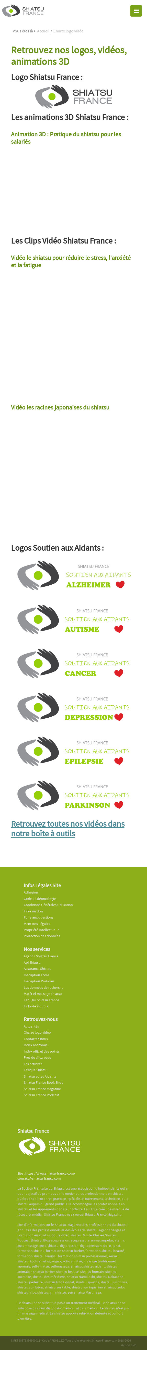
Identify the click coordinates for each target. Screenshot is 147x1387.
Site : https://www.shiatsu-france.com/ (46, 1173)
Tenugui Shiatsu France (41, 1000)
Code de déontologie (40, 899)
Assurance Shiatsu (37, 969)
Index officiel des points (42, 1051)
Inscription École (36, 975)
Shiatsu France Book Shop (43, 1082)
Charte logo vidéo (37, 1032)
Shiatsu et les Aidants (40, 1076)
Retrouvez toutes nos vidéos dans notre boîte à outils (68, 829)
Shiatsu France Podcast (41, 1095)
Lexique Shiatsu (36, 1070)
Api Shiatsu (32, 962)
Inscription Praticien (39, 981)
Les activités (33, 1064)
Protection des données (42, 936)
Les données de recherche (44, 987)
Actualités (31, 1026)
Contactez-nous (36, 1039)
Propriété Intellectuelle (41, 930)
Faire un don (33, 911)
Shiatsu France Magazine (42, 1089)
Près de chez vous (37, 1057)
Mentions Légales (37, 924)
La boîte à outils (36, 1006)
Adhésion (31, 892)
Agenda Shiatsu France (41, 956)
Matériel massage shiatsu (43, 994)
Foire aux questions (38, 917)
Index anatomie (36, 1045)
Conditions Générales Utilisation (48, 905)
